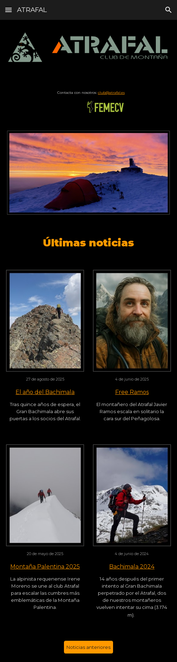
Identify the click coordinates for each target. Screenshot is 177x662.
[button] (8, 9)
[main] (88, 92)
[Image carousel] (88, 173)
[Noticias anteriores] (88, 647)
